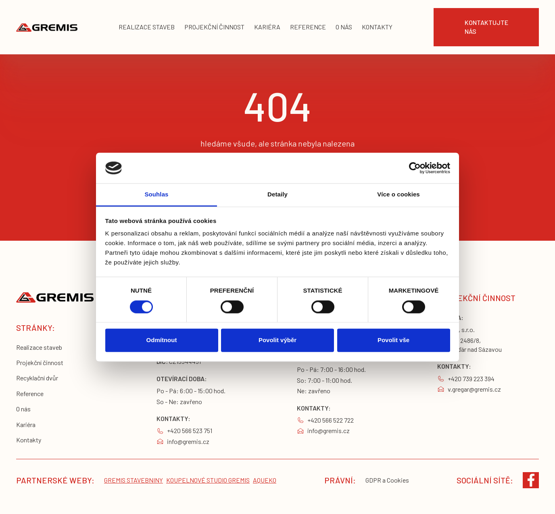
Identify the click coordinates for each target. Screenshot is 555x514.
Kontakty (28, 440)
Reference (30, 393)
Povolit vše (393, 340)
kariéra (267, 27)
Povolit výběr (277, 340)
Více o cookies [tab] (398, 194)
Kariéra (25, 424)
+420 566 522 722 (330, 420)
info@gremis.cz (188, 441)
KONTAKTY (377, 27)
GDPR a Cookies (387, 480)
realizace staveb (147, 27)
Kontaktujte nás (486, 27)
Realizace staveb (39, 347)
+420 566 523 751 (189, 430)
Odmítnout (161, 340)
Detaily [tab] (277, 194)
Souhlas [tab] (156, 194)
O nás (23, 409)
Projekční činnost (39, 362)
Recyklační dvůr (37, 378)
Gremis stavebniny (133, 480)
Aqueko (264, 480)
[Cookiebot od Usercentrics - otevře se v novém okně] (415, 168)
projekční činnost (214, 27)
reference (308, 27)
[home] (46, 27)
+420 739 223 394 (471, 378)
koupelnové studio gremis (208, 480)
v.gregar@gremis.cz (474, 389)
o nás (344, 27)
